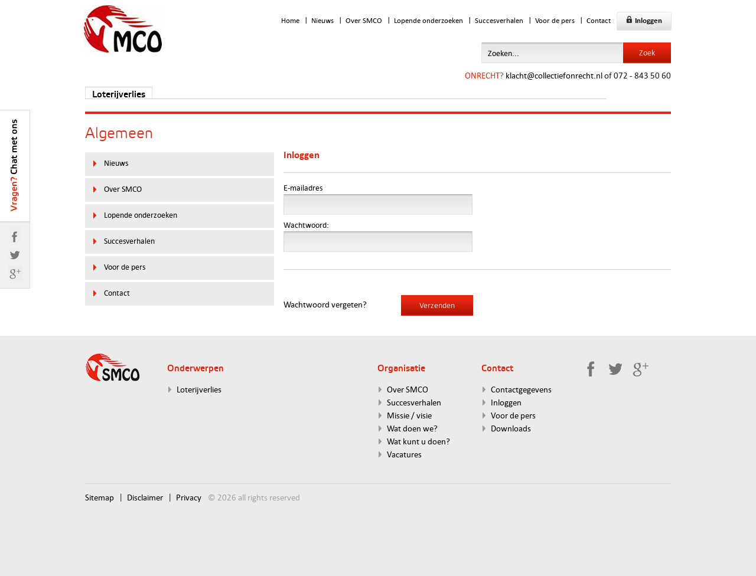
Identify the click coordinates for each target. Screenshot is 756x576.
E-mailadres (303, 187)
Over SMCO (364, 20)
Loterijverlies (118, 95)
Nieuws (322, 20)
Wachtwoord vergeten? (325, 304)
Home (290, 20)
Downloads (511, 428)
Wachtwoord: (306, 225)
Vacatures (404, 454)
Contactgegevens (521, 389)
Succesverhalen (499, 20)
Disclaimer (145, 497)
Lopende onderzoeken (428, 20)
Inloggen (644, 20)
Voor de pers (555, 20)
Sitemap (99, 497)
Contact (598, 20)
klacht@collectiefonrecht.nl (554, 75)
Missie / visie (409, 415)
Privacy (188, 497)
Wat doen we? (412, 428)
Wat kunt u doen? (418, 441)
